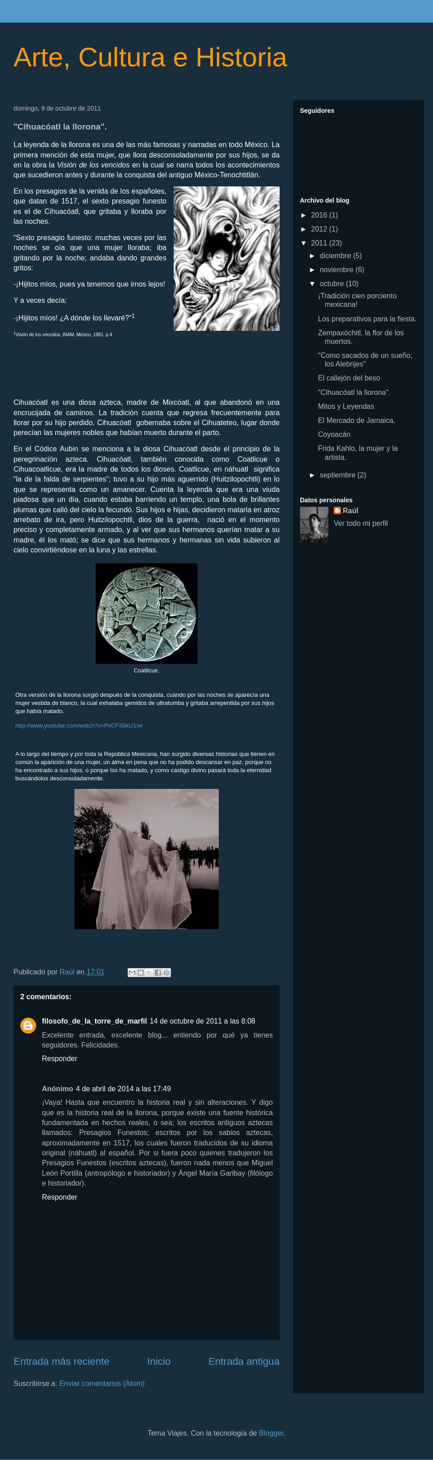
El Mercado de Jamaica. (357, 420)
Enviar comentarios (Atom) (101, 1383)
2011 (320, 243)
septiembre (339, 475)
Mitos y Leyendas (346, 406)
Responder (59, 1058)
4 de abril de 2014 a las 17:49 (123, 1089)
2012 (320, 229)
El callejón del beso (349, 378)
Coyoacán (334, 434)
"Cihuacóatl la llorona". (354, 392)
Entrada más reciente (62, 1361)
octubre (333, 283)
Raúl (351, 510)
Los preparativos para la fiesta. (367, 319)
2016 (320, 215)
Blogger (271, 1433)
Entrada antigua (244, 1361)
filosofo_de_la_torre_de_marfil (94, 1021)
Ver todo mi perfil (361, 523)
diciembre (336, 256)
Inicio (158, 1361)
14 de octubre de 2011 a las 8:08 (202, 1021)
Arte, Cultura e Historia (150, 57)
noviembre (337, 269)
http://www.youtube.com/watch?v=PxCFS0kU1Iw (78, 725)
